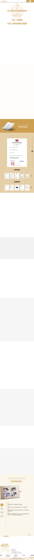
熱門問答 (23, 555)
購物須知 (15, 556)
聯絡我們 (8, 556)
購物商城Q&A (8, 555)
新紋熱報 (15, 555)
